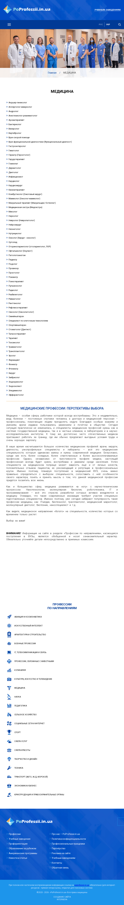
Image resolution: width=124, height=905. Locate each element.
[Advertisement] (62, 567)
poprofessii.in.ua (81, 885)
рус (101, 24)
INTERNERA (62, 899)
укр (108, 24)
